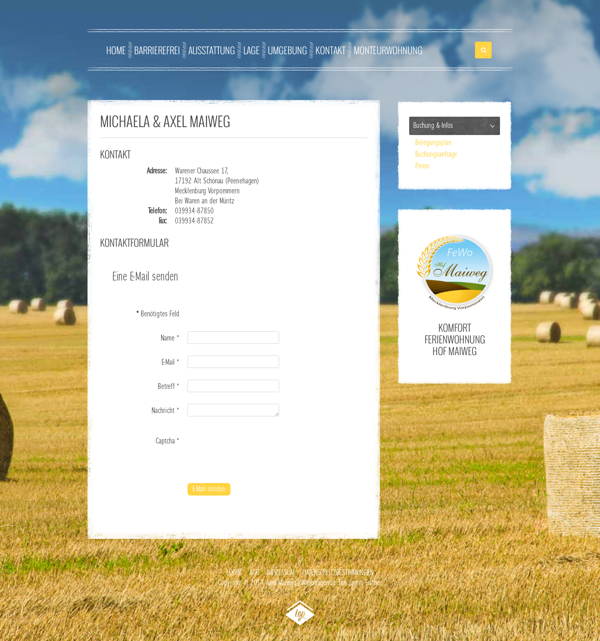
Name (170, 338)
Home (116, 50)
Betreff (168, 387)
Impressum (280, 573)
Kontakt (330, 50)
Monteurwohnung (388, 50)
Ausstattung (211, 50)
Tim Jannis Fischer (360, 583)
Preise (422, 166)
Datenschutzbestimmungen (337, 573)
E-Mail (170, 362)
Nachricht (165, 411)
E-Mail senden (208, 489)
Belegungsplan (433, 143)
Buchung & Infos (433, 126)
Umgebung (287, 50)
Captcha (167, 441)
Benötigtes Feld (157, 314)
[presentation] (251, 450)
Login (234, 573)
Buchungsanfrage (436, 154)
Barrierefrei (157, 50)
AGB (254, 573)
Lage (251, 50)
